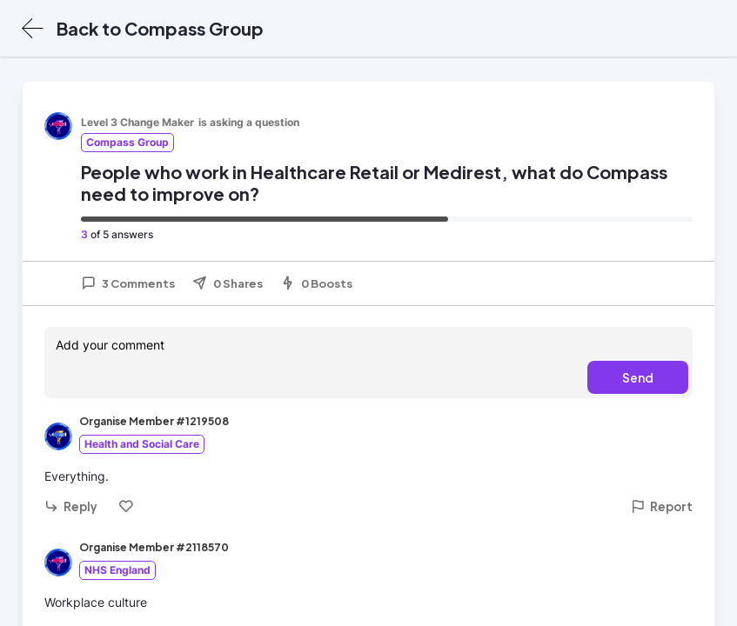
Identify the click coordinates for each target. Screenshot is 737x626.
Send (637, 377)
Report (662, 506)
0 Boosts (316, 283)
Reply (70, 506)
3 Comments (128, 283)
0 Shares (227, 283)
